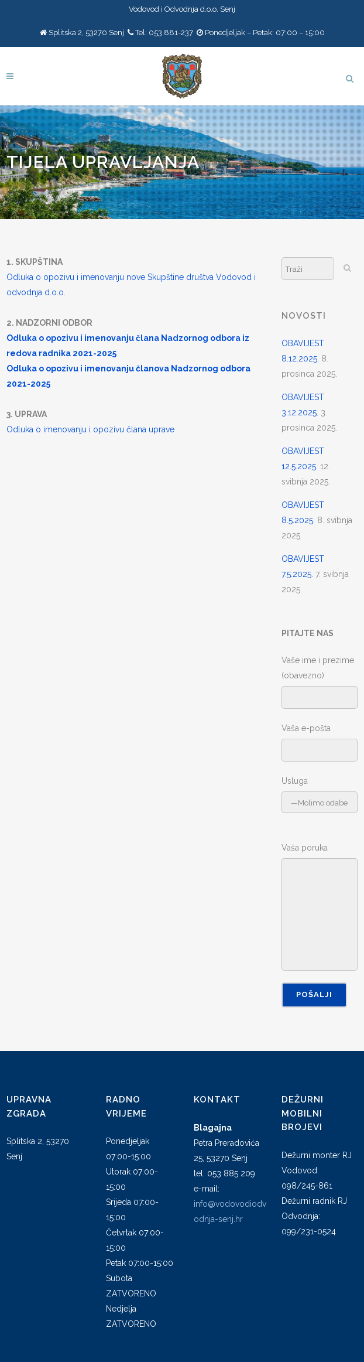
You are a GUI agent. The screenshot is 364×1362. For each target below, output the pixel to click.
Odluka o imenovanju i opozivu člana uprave (90, 429)
